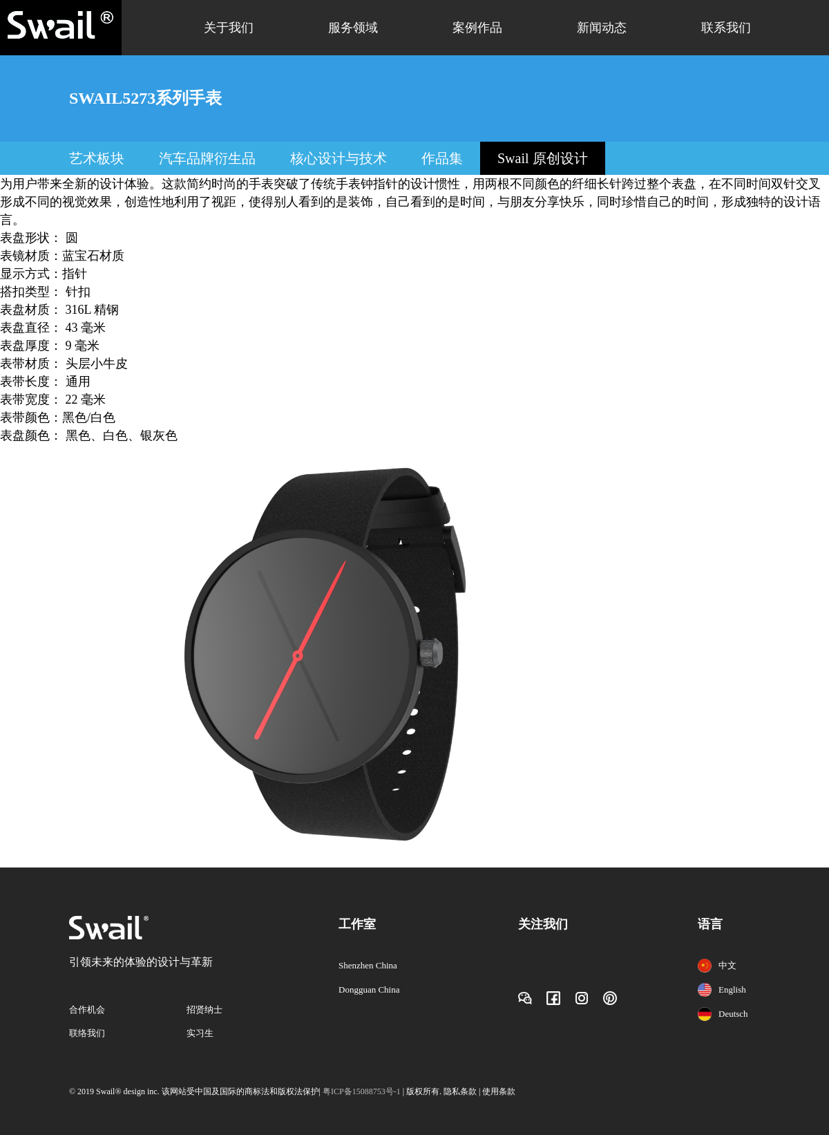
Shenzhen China (368, 965)
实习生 (200, 1033)
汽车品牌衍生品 (207, 158)
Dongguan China (369, 989)
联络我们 (87, 1033)
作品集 (442, 158)
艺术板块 (96, 158)
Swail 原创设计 (542, 158)
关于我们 (229, 28)
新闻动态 (602, 28)
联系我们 (726, 28)
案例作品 (477, 28)
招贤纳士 (204, 1009)
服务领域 (353, 28)
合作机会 (87, 1009)
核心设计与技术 (338, 158)
